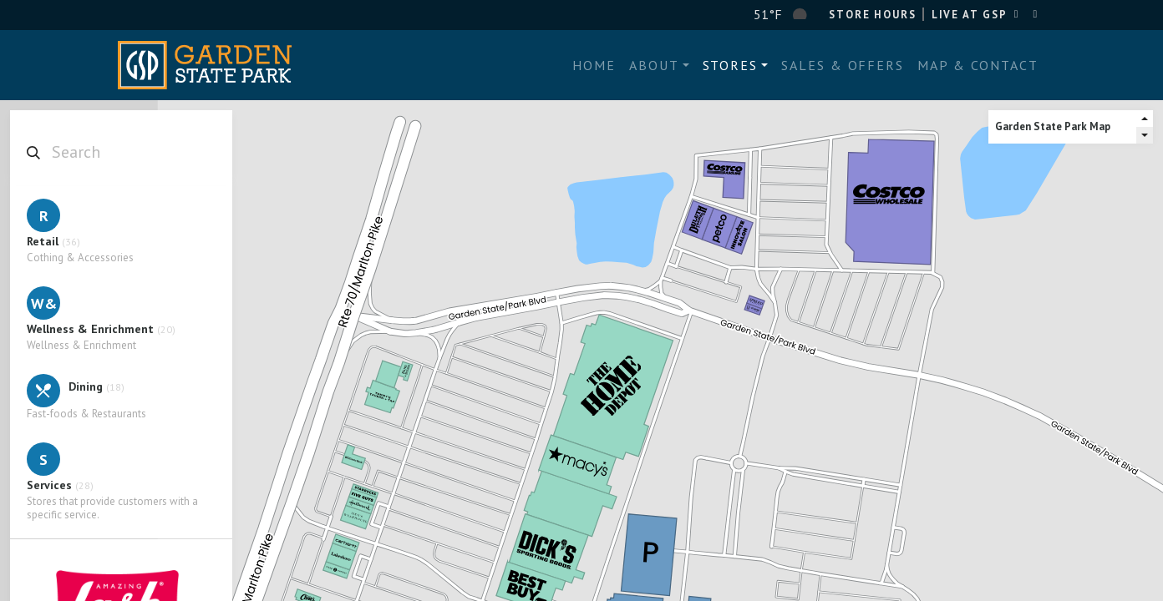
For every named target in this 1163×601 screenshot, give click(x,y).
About (654, 65)
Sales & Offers (842, 65)
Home (594, 65)
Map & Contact (978, 65)
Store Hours (873, 15)
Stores (731, 65)
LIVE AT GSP (970, 15)
